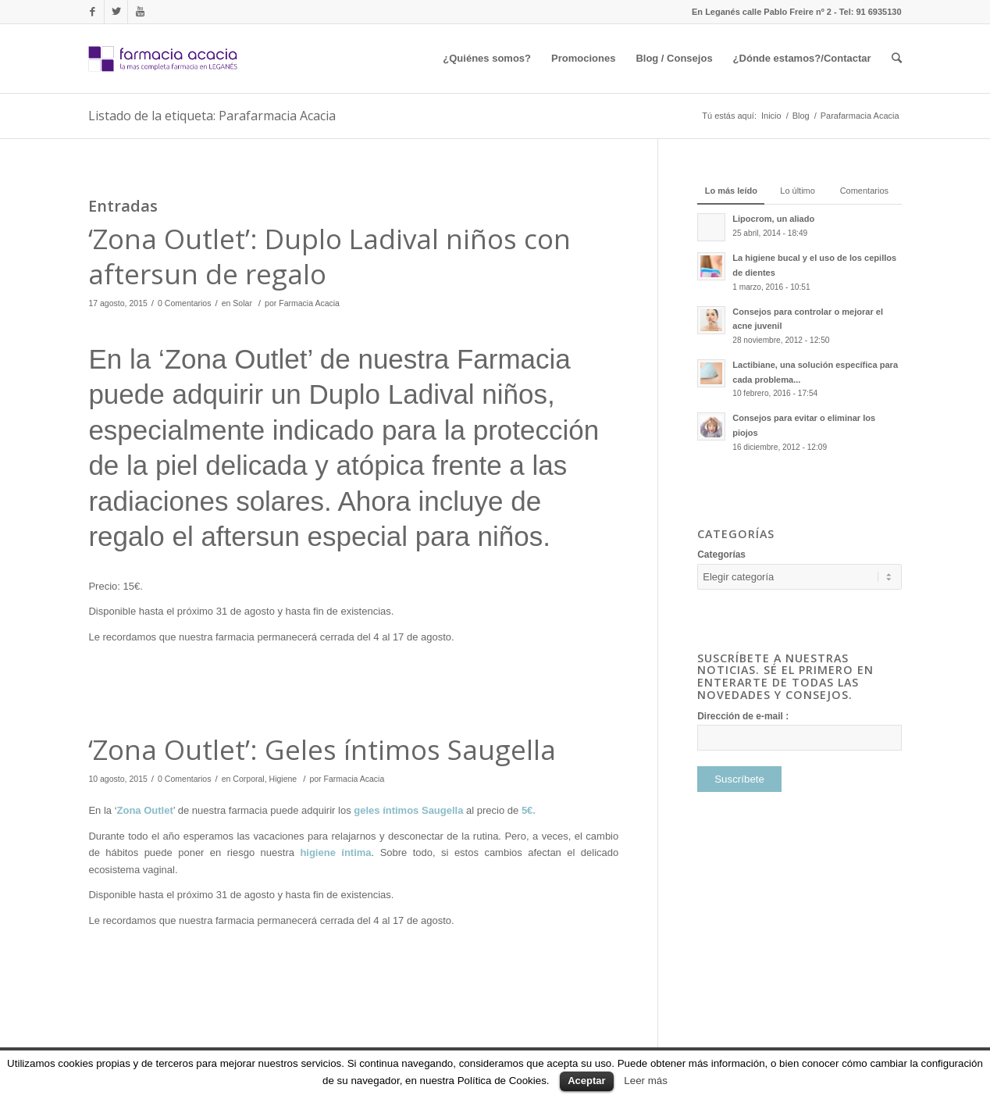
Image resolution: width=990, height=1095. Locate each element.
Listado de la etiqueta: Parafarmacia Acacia (212, 115)
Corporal (248, 778)
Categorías (721, 554)
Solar (242, 303)
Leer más (646, 1080)
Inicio (771, 115)
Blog (801, 115)
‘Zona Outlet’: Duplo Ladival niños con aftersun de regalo (329, 256)
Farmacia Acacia (309, 303)
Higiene (283, 778)
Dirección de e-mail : (743, 716)
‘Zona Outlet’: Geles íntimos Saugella (322, 749)
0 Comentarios (184, 303)
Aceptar (586, 1080)
